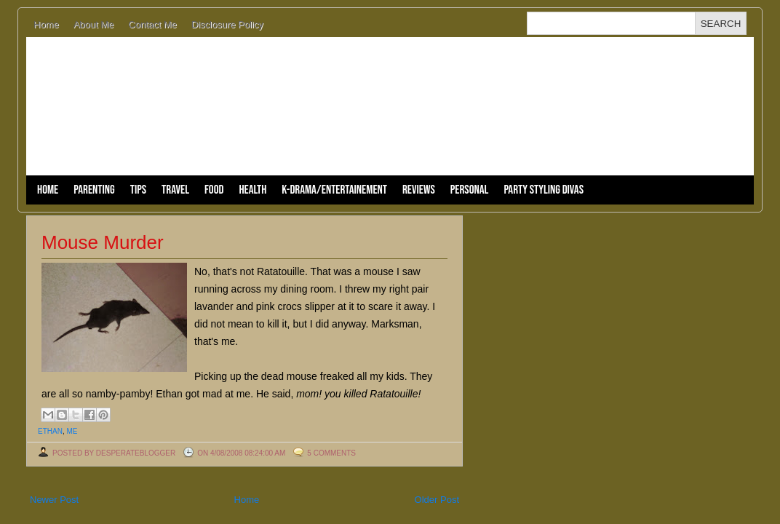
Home (46, 24)
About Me (93, 24)
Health (252, 190)
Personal (469, 190)
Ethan (50, 431)
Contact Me (152, 24)
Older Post (437, 499)
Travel (175, 190)
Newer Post (54, 499)
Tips (138, 190)
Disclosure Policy (227, 24)
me (71, 431)
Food (213, 190)
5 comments (331, 453)
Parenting (93, 190)
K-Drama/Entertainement (334, 190)
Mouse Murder (102, 242)
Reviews (418, 190)
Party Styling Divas (544, 190)
